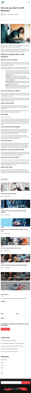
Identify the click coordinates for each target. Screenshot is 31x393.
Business (16, 14)
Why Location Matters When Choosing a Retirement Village (12, 346)
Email (17, 313)
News (2, 373)
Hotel (2, 367)
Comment (3, 301)
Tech (23, 389)
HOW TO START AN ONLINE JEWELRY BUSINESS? (14, 265)
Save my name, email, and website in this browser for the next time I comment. (15, 324)
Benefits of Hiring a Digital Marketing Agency (9, 348)
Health (2, 365)
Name (2, 313)
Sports (17, 389)
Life (1, 370)
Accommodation (4, 359)
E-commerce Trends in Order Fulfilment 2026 (9, 351)
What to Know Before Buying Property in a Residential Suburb (12, 343)
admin (5, 14)
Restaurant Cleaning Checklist (8, 193)
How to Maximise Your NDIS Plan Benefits (8, 340)
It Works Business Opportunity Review (11, 248)
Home (5, 388)
